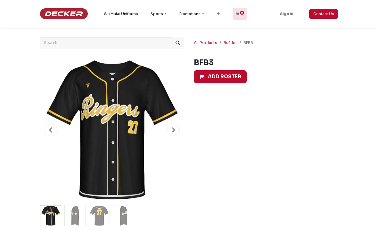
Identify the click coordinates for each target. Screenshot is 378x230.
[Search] (177, 43)
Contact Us (323, 14)
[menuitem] (120, 14)
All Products (205, 42)
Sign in (286, 14)
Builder (230, 42)
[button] (218, 14)
